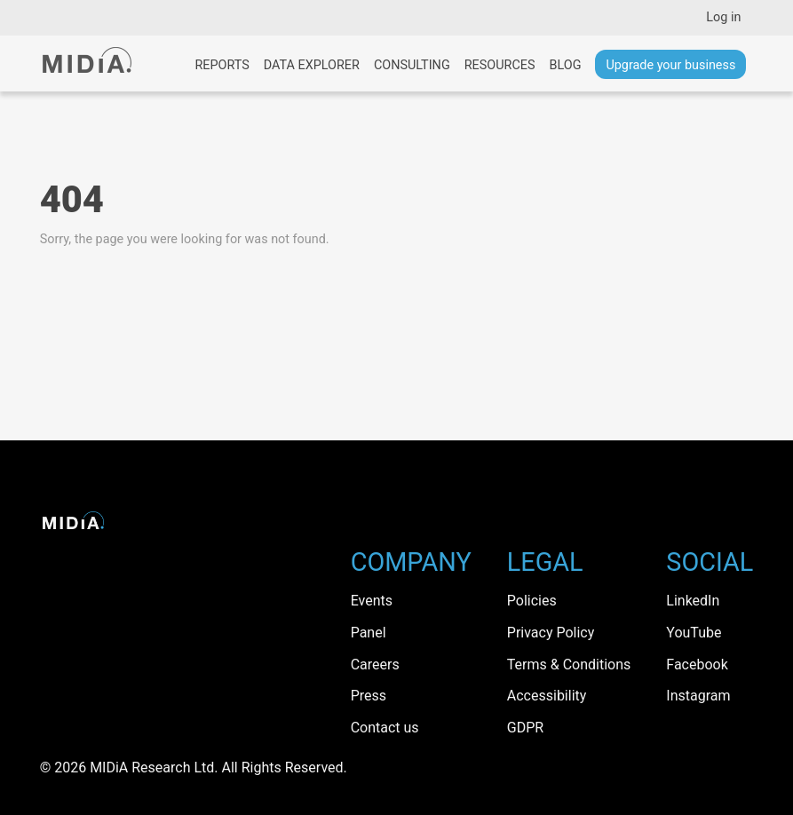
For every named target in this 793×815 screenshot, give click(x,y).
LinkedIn (692, 600)
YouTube (693, 632)
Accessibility (547, 695)
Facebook (696, 664)
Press (368, 695)
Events (372, 600)
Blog (565, 65)
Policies (532, 600)
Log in (723, 17)
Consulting (412, 65)
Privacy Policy (551, 632)
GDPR (525, 727)
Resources (499, 65)
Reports (221, 65)
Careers (375, 664)
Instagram (698, 695)
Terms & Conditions (569, 664)
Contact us (385, 727)
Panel (368, 632)
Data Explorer (312, 65)
